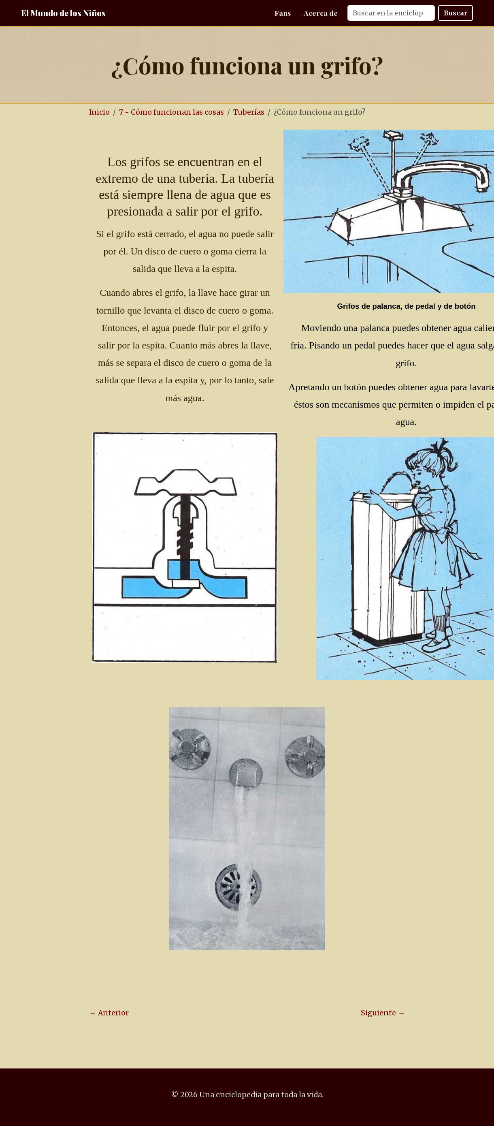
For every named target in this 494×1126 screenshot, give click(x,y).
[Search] (391, 13)
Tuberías (248, 112)
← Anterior (109, 1012)
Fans (283, 12)
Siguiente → (383, 1012)
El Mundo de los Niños (63, 12)
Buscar (455, 13)
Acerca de (321, 12)
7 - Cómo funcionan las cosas (171, 112)
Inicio (99, 112)
